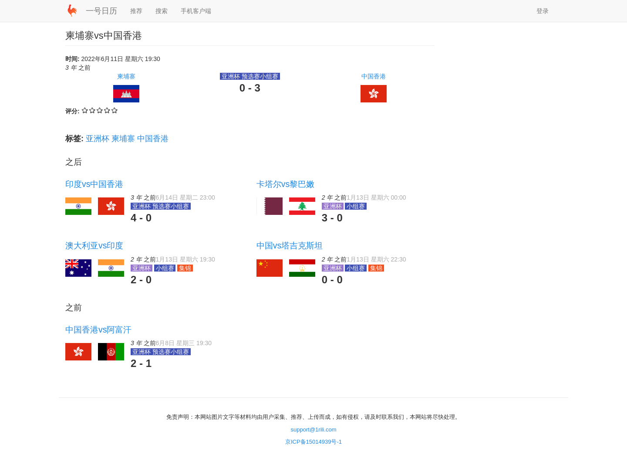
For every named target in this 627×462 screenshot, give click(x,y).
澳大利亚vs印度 (94, 245)
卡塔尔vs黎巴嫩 (285, 184)
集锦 (185, 268)
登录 (542, 10)
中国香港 (373, 76)
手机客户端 (196, 10)
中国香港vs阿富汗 (98, 329)
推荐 (136, 10)
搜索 (161, 10)
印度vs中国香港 (94, 184)
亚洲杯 (97, 138)
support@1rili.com (314, 429)
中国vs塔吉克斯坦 (289, 245)
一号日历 (101, 11)
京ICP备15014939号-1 (313, 441)
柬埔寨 (126, 76)
